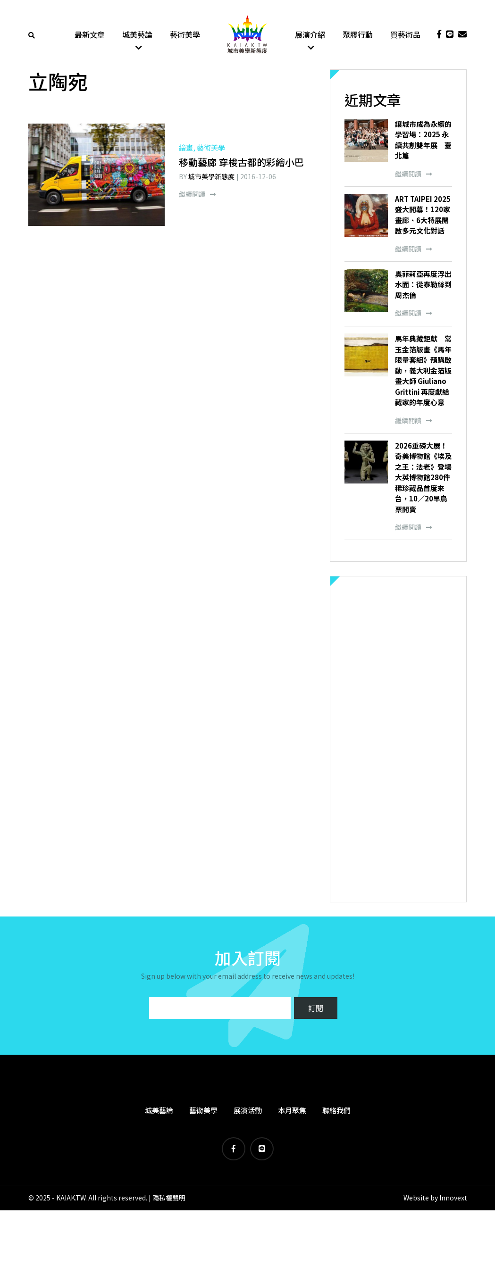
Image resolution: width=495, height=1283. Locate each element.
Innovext (453, 1199)
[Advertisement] (398, 740)
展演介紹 (310, 35)
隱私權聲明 (168, 1199)
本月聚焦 (292, 1111)
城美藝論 (137, 35)
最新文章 (90, 35)
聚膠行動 (358, 35)
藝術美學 (185, 35)
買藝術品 (405, 35)
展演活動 (248, 1111)
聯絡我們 (336, 1111)
